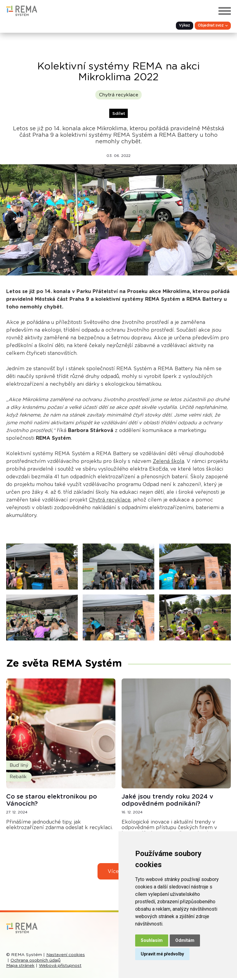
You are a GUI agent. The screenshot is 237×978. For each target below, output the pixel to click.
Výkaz (184, 25)
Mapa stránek (20, 965)
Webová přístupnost (60, 965)
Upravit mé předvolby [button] (162, 953)
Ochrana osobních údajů (35, 960)
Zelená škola (168, 461)
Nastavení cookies (65, 955)
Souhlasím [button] (152, 940)
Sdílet (118, 113)
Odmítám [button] (184, 940)
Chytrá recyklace (118, 95)
